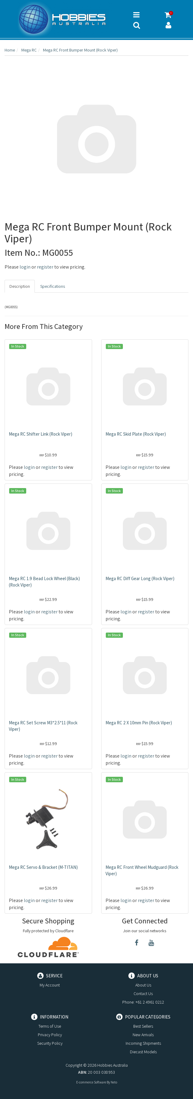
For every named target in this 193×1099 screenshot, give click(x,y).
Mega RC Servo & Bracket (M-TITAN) (43, 867)
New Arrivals (143, 1034)
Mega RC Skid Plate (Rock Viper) (135, 434)
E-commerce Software (91, 1082)
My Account (50, 985)
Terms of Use (49, 1026)
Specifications (52, 286)
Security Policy (50, 1043)
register (45, 267)
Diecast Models (143, 1051)
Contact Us (143, 993)
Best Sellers (143, 1026)
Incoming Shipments (143, 1043)
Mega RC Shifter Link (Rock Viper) (40, 434)
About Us (143, 985)
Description (19, 286)
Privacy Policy (50, 1034)
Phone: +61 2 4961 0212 (143, 1002)
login (25, 267)
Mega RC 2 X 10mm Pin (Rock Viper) (138, 723)
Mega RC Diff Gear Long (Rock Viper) (139, 578)
